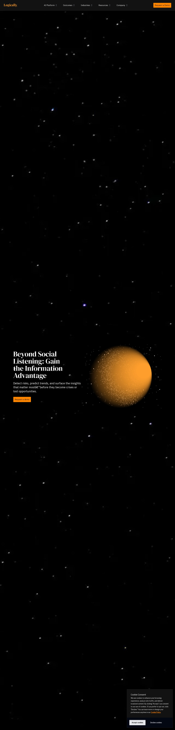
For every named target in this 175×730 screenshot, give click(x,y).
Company (122, 5)
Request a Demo (162, 5)
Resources (105, 5)
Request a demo (22, 399)
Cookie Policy (156, 712)
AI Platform (50, 5)
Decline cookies (156, 723)
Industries (87, 5)
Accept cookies (137, 723)
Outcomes (69, 5)
